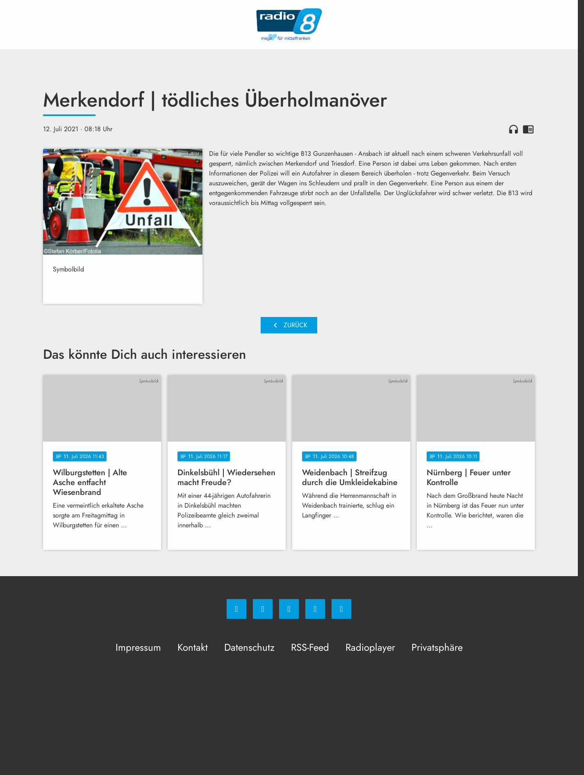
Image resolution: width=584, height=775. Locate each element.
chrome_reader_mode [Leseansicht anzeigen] (528, 129)
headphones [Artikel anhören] (513, 129)
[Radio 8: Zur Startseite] (289, 24)
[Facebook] (236, 609)
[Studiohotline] (315, 609)
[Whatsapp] (289, 609)
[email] (341, 609)
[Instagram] (263, 609)
